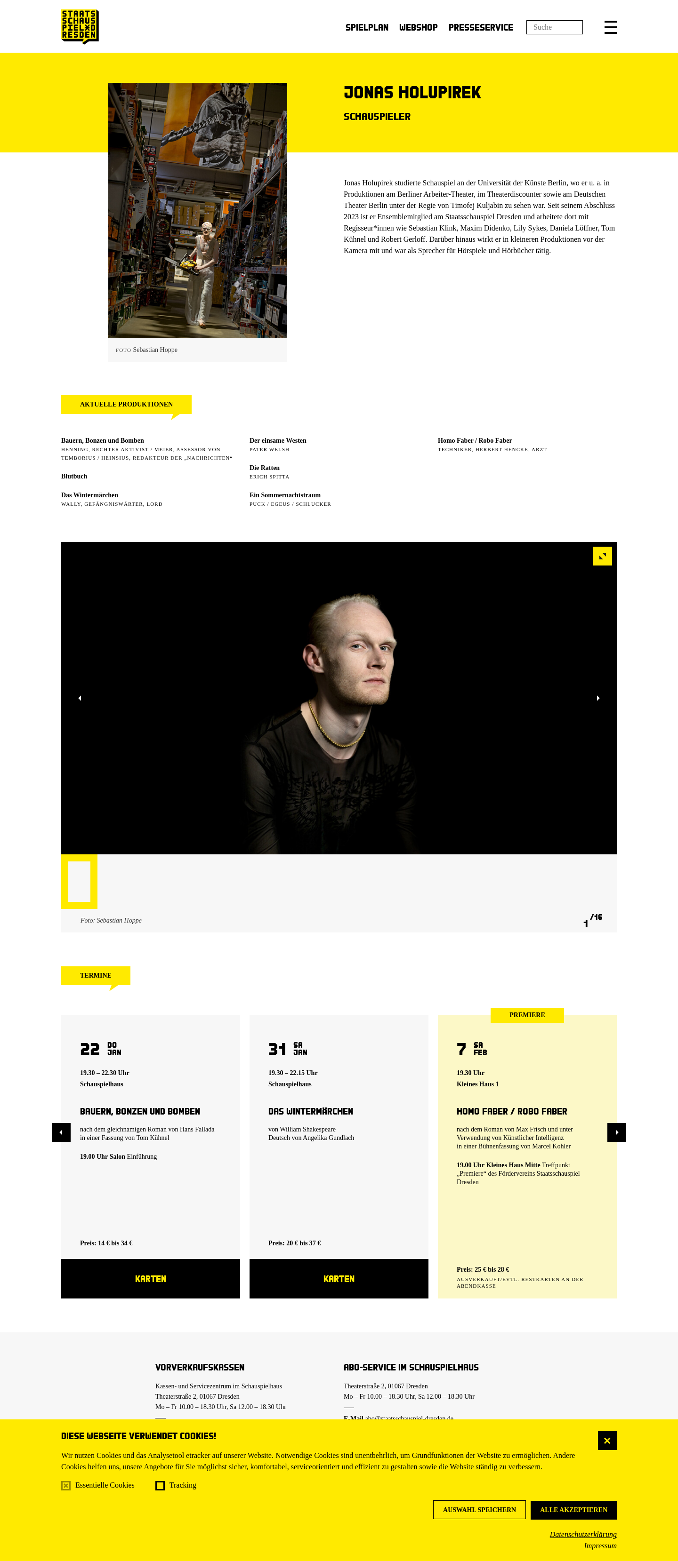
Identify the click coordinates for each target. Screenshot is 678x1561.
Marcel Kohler (551, 1146)
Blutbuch (74, 476)
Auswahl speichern (479, 1509)
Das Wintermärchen (89, 495)
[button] (611, 27)
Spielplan (367, 27)
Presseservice (481, 27)
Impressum (600, 1546)
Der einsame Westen (278, 440)
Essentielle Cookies (105, 1485)
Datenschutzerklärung (583, 1534)
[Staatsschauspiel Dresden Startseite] (80, 27)
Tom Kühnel (153, 1137)
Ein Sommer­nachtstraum (285, 495)
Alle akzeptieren (573, 1509)
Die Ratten (265, 467)
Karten (150, 1278)
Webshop (418, 27)
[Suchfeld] (554, 27)
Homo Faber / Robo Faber (475, 440)
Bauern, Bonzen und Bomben (102, 440)
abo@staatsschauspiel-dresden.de (409, 1418)
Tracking (183, 1485)
